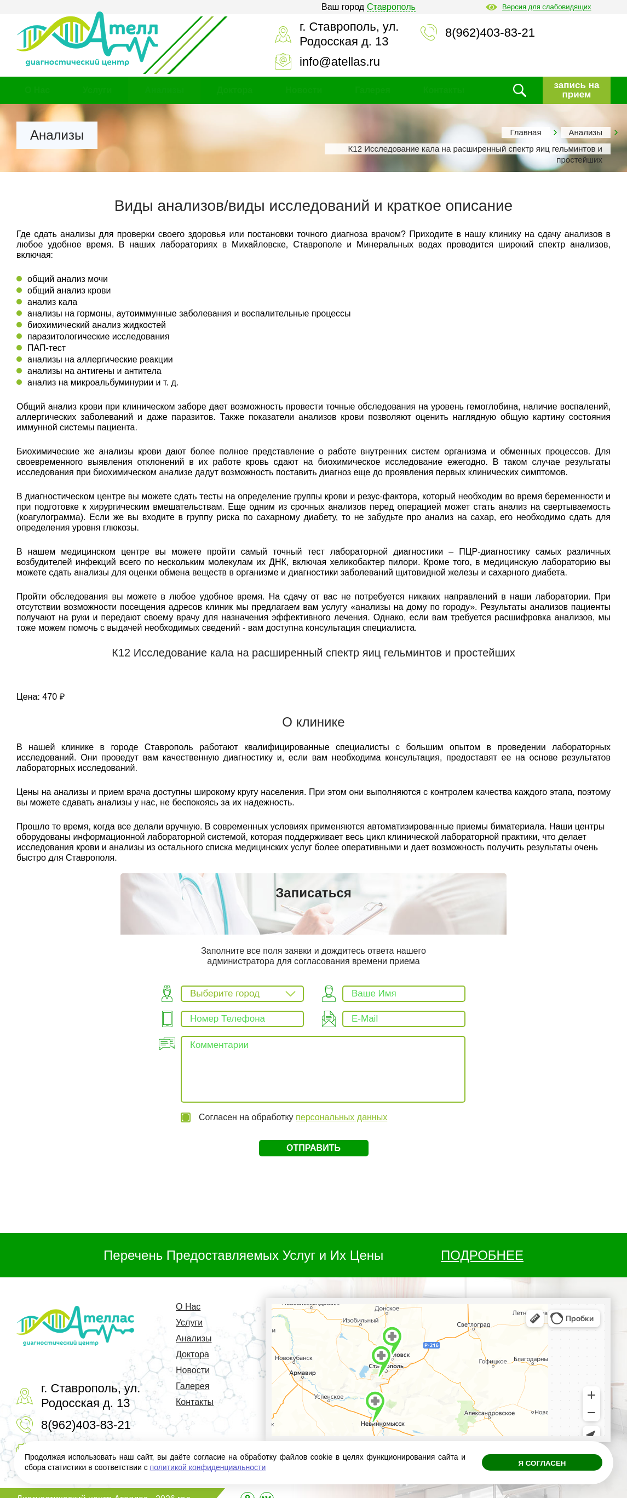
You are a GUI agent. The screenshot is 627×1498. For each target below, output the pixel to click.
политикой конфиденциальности (208, 1467)
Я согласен (542, 1465)
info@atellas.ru (340, 61)
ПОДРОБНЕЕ (482, 1243)
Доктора (234, 90)
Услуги (97, 90)
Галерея (372, 90)
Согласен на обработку (293, 1105)
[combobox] (242, 994)
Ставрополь (391, 6)
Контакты (443, 90)
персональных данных (341, 1105)
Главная (525, 132)
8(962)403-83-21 (490, 32)
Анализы (164, 90)
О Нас (37, 90)
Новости (303, 90)
